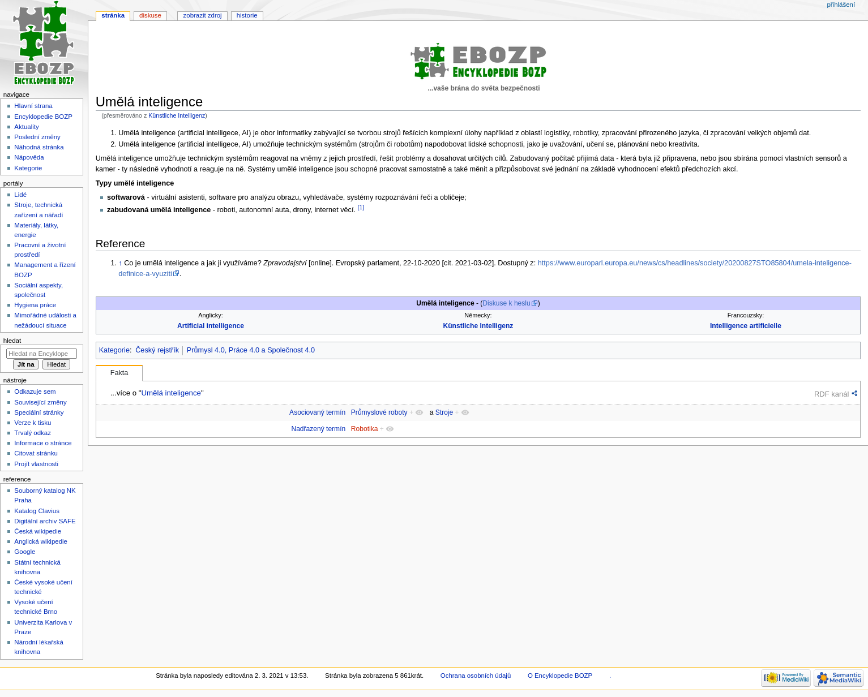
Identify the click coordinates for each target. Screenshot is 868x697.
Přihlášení (841, 4)
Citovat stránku (35, 453)
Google (24, 551)
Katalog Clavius (36, 510)
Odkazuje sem (34, 391)
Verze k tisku (32, 422)
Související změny (40, 402)
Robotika (364, 429)
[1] (361, 207)
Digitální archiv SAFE (44, 521)
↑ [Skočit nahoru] (120, 263)
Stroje (444, 412)
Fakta (119, 373)
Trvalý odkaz (32, 432)
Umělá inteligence (170, 393)
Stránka (113, 15)
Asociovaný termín (317, 412)
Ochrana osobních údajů (476, 675)
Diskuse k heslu (506, 303)
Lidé (20, 194)
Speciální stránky (38, 412)
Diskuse (150, 15)
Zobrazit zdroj (202, 15)
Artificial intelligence (210, 326)
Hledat (12, 340)
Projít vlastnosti (36, 464)
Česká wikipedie (37, 531)
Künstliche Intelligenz (176, 115)
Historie (247, 15)
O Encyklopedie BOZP (560, 675)
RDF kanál (831, 394)
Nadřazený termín (318, 429)
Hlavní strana (33, 105)
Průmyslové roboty (379, 412)
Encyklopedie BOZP (43, 116)
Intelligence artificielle (745, 326)
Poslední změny (37, 137)
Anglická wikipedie (40, 541)
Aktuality (26, 126)
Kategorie (114, 350)
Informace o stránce (42, 443)
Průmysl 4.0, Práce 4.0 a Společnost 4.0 (251, 350)
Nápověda (29, 157)
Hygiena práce (35, 305)
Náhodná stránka (38, 147)
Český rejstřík (157, 350)
